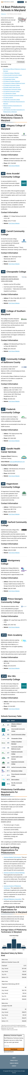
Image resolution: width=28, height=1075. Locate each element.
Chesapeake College (16, 738)
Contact (14, 1065)
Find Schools (20, 2)
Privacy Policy (14, 1060)
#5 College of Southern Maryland (11, 81)
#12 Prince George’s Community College (13, 95)
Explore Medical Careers (16, 1071)
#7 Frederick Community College (11, 85)
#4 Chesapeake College (9, 79)
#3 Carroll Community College (10, 77)
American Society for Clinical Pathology (14, 872)
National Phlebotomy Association (12, 899)
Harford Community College (18, 767)
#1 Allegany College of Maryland (11, 73)
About (14, 1057)
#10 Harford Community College (11, 91)
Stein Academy (15, 779)
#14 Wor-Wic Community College (11, 99)
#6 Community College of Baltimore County (14, 83)
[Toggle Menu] (26, 2)
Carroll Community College (18, 734)
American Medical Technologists (12, 857)
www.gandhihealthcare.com (17, 461)
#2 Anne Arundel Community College (12, 75)
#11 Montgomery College (9, 93)
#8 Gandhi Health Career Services (11, 87)
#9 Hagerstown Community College (12, 89)
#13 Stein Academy (8, 97)
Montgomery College (16, 771)
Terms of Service (14, 1063)
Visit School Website (14, 165)
